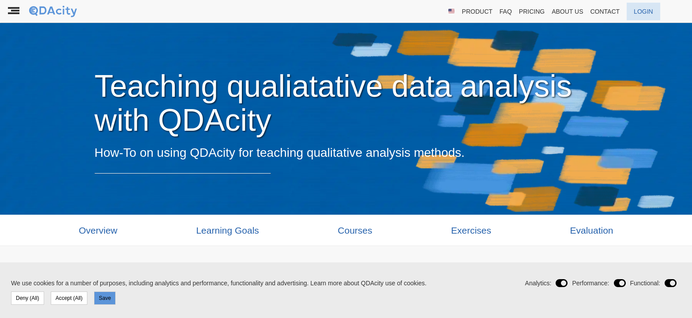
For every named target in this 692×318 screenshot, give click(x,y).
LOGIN (643, 11)
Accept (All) (69, 298)
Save (105, 298)
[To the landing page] (54, 11)
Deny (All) (27, 298)
